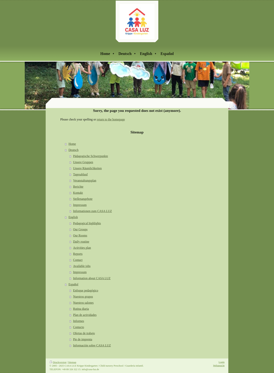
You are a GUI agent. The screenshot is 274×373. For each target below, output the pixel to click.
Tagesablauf (80, 174)
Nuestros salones (83, 302)
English (73, 217)
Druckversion (57, 362)
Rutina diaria (81, 308)
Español (73, 284)
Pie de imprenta (82, 339)
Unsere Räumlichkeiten (87, 168)
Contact (78, 260)
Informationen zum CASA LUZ (92, 211)
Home (72, 143)
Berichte (78, 186)
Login (222, 362)
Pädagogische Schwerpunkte (90, 156)
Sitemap (72, 362)
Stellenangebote (82, 198)
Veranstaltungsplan (84, 180)
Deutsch (73, 150)
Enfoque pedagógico (85, 290)
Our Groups (80, 229)
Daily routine (81, 241)
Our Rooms (80, 235)
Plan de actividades (85, 314)
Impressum (80, 205)
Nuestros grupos (83, 296)
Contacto (78, 327)
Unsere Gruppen (83, 162)
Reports (78, 253)
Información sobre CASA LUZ (92, 345)
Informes (78, 321)
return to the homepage (111, 119)
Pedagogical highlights (87, 223)
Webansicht (219, 365)
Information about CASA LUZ (92, 278)
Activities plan (82, 247)
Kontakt (78, 192)
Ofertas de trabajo (84, 333)
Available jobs (82, 266)
